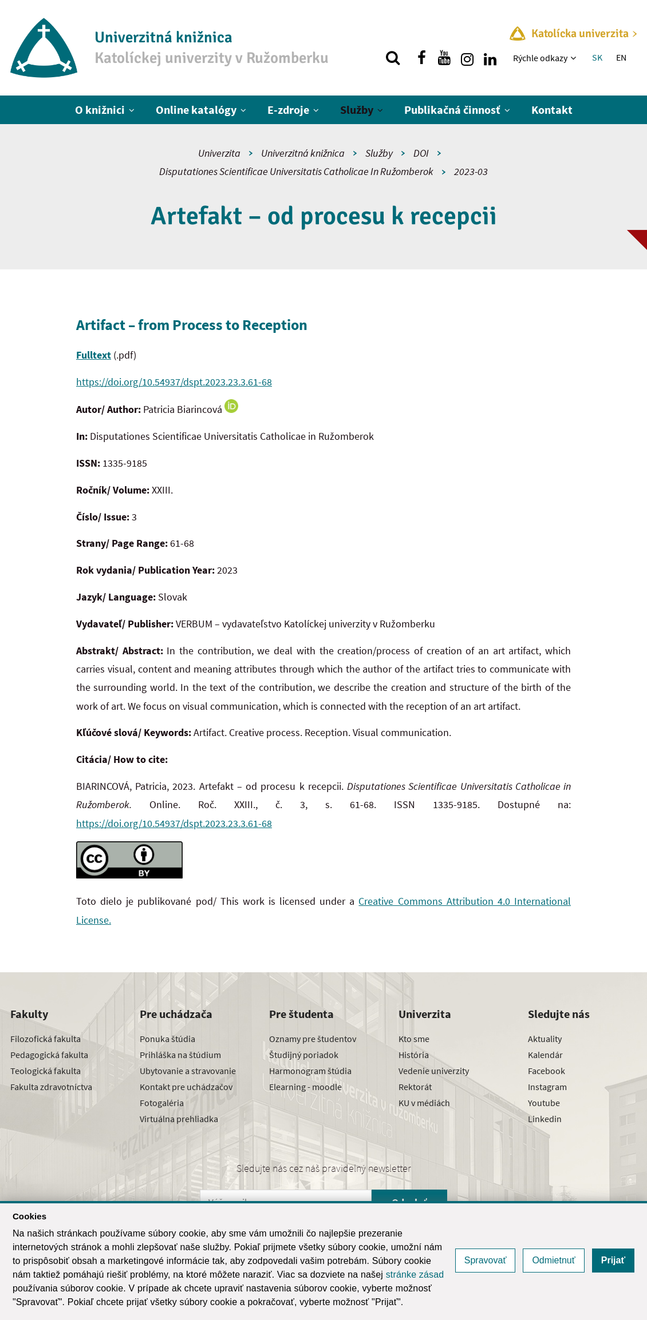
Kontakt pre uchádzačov (186, 1086)
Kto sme (414, 1038)
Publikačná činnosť (452, 109)
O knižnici (100, 109)
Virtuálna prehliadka (179, 1118)
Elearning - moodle (305, 1086)
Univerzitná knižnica (303, 153)
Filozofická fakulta (45, 1038)
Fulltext (93, 354)
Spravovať (485, 1260)
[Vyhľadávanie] (392, 57)
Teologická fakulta (45, 1070)
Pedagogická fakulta (49, 1054)
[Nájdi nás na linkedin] (490, 57)
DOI (421, 153)
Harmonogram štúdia (310, 1070)
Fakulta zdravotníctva (51, 1086)
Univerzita (219, 153)
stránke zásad (415, 1274)
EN (621, 57)
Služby (356, 109)
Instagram (547, 1086)
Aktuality (545, 1038)
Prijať (613, 1260)
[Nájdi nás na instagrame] (467, 57)
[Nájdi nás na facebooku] (421, 57)
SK (597, 57)
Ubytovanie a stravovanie (188, 1070)
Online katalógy (196, 109)
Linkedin (545, 1118)
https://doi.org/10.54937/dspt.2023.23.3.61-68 (174, 381)
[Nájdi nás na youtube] (444, 57)
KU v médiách (424, 1102)
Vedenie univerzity (434, 1070)
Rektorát (415, 1086)
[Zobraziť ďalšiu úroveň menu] (574, 57)
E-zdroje (288, 109)
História (414, 1054)
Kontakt (552, 109)
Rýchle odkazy (540, 57)
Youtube (544, 1102)
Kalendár (545, 1054)
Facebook (546, 1070)
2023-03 (471, 171)
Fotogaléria (162, 1102)
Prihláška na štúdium (180, 1054)
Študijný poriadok (303, 1054)
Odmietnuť (553, 1260)
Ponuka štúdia (167, 1038)
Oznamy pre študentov (312, 1038)
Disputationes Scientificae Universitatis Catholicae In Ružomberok (296, 171)
